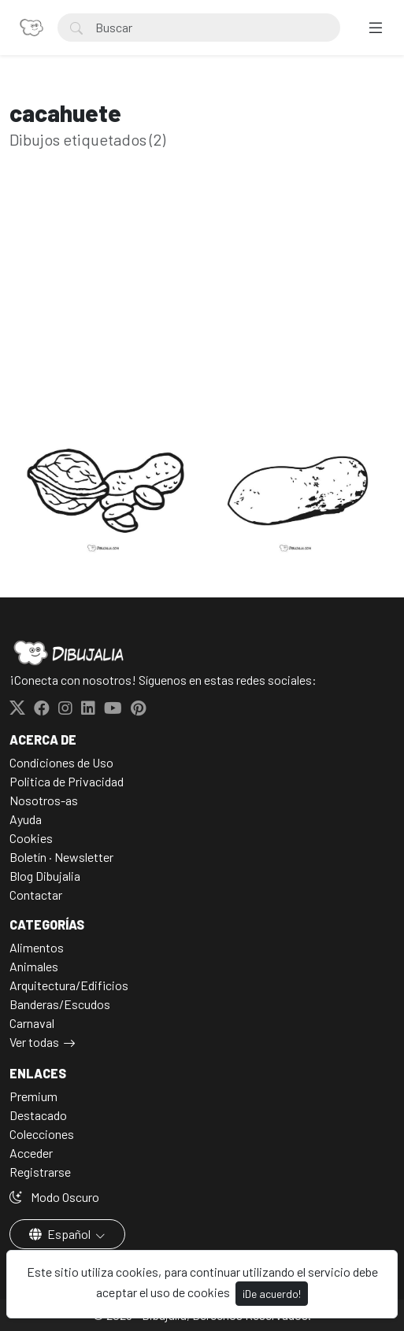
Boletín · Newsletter (61, 856)
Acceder (31, 1152)
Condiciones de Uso (61, 762)
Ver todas (34, 1041)
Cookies (31, 837)
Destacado (38, 1114)
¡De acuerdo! (272, 1293)
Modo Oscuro (54, 1196)
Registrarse (40, 1171)
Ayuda (25, 819)
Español (61, 1233)
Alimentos (36, 947)
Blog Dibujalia (44, 875)
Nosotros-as (43, 800)
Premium (33, 1096)
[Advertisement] (202, 311)
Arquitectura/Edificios (68, 985)
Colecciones (41, 1133)
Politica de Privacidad (66, 781)
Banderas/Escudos (59, 1003)
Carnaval (31, 1022)
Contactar (35, 894)
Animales (33, 966)
